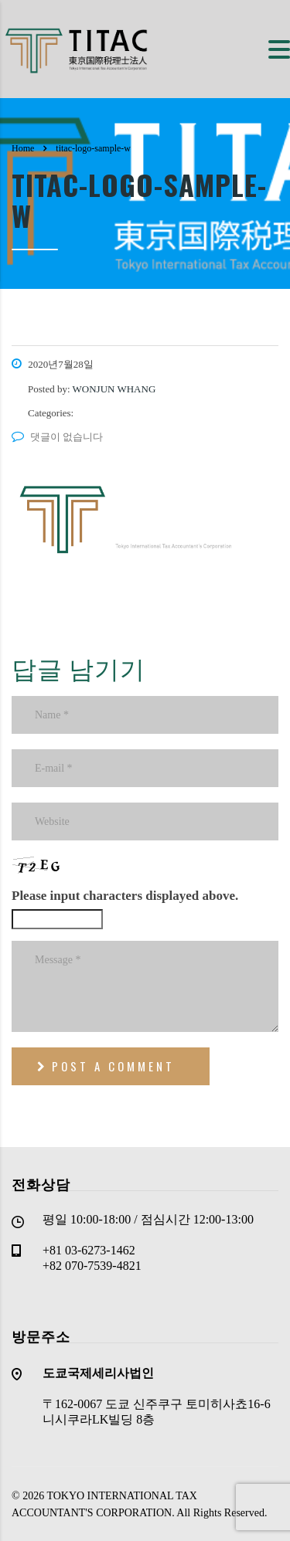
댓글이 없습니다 (57, 437)
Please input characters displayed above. (125, 895)
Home (23, 148)
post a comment (106, 1065)
